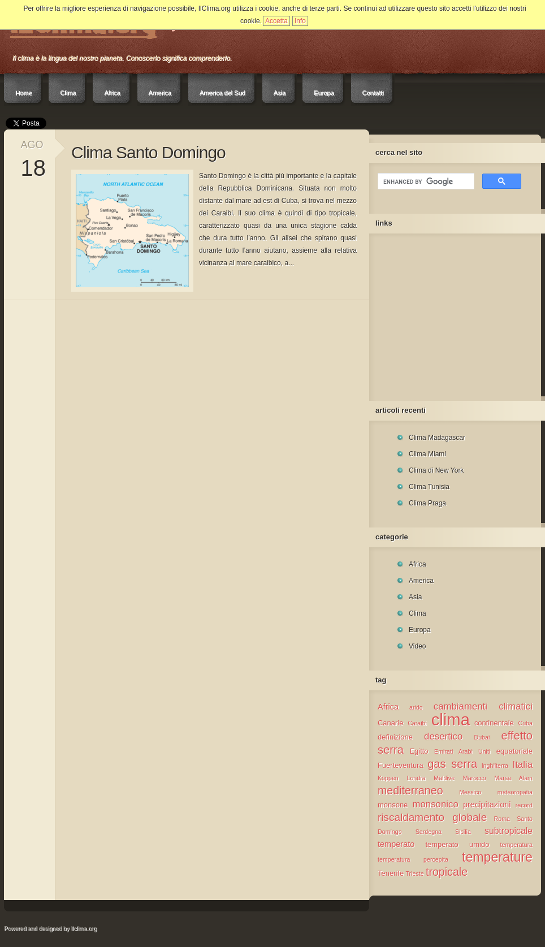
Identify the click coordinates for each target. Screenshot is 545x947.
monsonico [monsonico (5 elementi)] (436, 804)
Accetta (276, 21)
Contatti (373, 92)
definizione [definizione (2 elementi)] (395, 737)
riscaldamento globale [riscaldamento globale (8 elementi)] (432, 817)
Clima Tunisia (429, 487)
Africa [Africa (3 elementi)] (388, 706)
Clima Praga (427, 503)
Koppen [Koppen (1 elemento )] (388, 778)
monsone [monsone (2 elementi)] (393, 805)
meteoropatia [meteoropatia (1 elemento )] (515, 792)
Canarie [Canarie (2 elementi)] (390, 723)
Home (23, 92)
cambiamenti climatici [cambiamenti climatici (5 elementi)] (483, 706)
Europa (324, 92)
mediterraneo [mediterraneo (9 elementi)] (410, 790)
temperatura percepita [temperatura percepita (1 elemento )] (413, 859)
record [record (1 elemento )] (524, 805)
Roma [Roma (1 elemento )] (502, 818)
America (160, 92)
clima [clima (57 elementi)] (450, 719)
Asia (280, 92)
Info (300, 21)
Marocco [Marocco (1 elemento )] (474, 778)
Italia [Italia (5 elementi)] (523, 764)
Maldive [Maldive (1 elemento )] (444, 778)
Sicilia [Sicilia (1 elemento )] (463, 831)
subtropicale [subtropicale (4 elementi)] (509, 831)
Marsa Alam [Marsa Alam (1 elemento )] (513, 778)
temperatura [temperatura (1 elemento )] (516, 844)
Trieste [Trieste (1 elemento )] (414, 873)
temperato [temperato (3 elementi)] (396, 844)
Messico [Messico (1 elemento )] (470, 792)
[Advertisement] (448, 314)
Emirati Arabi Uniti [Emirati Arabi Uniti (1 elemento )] (462, 751)
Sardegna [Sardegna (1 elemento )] (429, 831)
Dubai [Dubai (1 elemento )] (482, 737)
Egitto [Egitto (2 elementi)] (418, 751)
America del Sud (222, 92)
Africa (112, 92)
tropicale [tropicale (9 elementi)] (447, 872)
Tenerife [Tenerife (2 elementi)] (391, 873)
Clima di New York (436, 470)
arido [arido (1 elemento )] (416, 707)
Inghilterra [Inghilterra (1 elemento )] (495, 765)
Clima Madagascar (437, 438)
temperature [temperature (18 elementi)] (497, 857)
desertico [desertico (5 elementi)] (443, 736)
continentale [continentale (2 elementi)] (494, 723)
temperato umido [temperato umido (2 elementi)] (457, 844)
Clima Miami (427, 454)
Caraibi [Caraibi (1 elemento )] (417, 723)
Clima (68, 92)
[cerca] (424, 181)
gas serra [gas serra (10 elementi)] (452, 764)
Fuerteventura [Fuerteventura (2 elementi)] (400, 765)
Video (417, 646)
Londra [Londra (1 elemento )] (415, 778)
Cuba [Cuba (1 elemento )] (525, 723)
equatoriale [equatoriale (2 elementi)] (514, 751)
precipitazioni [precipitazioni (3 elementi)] (487, 804)
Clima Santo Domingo (148, 152)
